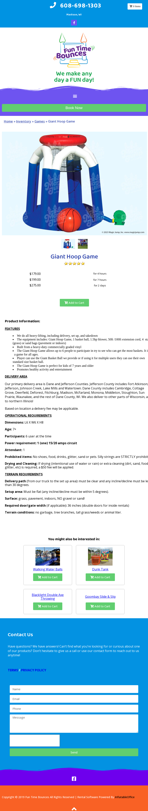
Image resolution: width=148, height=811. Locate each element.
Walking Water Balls (48, 569)
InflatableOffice (125, 797)
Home (8, 121)
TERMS (13, 670)
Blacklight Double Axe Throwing (48, 597)
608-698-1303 (80, 5)
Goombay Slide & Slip (100, 596)
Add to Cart (74, 303)
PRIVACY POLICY (33, 670)
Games (39, 121)
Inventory (23, 121)
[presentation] (35, 740)
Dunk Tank (100, 569)
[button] (75, 96)
